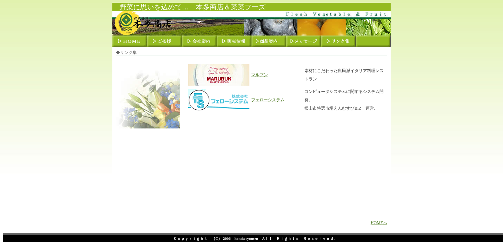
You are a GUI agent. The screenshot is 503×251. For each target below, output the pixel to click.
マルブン (259, 74)
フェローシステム (268, 99)
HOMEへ (379, 222)
